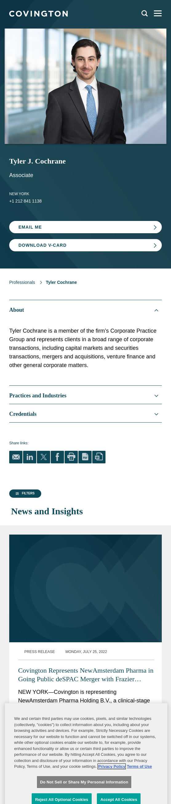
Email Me (30, 227)
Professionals (22, 282)
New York (19, 194)
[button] (24, 547)
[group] (30, 548)
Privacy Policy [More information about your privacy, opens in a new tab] (111, 790)
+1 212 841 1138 (25, 201)
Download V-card (42, 245)
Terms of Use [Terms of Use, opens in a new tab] (139, 790)
